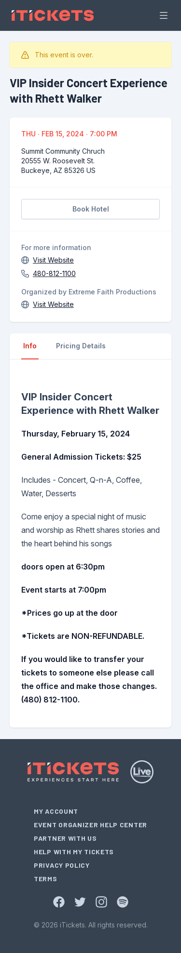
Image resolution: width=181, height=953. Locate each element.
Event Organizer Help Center (90, 825)
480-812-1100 (54, 273)
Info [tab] (30, 346)
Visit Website (53, 260)
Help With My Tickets (74, 851)
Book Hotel (90, 209)
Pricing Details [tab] (81, 346)
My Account (56, 811)
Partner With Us (65, 838)
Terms (45, 878)
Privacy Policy (62, 865)
